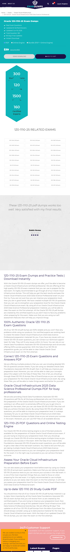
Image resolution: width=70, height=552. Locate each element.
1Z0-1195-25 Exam (14, 185)
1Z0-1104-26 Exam (56, 155)
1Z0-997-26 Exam (55, 185)
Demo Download (19, 56)
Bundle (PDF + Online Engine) (40, 43)
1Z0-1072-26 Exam (56, 145)
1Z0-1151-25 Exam (34, 180)
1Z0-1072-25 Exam (35, 145)
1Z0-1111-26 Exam (35, 165)
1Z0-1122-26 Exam (14, 170)
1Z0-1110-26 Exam (55, 160)
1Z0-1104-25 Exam (35, 155)
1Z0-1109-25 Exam (14, 160)
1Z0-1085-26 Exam (14, 155)
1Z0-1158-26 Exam (55, 180)
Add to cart (50, 56)
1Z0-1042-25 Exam (14, 140)
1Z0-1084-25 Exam (14, 150)
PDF (6, 43)
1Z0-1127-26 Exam (14, 180)
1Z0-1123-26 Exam (55, 170)
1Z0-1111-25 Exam (14, 165)
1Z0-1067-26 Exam (14, 145)
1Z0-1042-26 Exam (35, 140)
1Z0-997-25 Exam (35, 185)
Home (4, 3)
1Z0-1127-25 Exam (55, 175)
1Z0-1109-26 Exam (35, 160)
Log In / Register (62, 4)
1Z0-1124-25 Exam (14, 175)
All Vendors (7, 7)
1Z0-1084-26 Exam (35, 150)
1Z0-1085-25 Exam (56, 150)
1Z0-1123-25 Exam (35, 170)
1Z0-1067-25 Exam (56, 140)
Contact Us (58, 537)
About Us (11, 3)
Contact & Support (9, 11)
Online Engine (18, 43)
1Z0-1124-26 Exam (35, 175)
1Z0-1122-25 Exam (55, 165)
